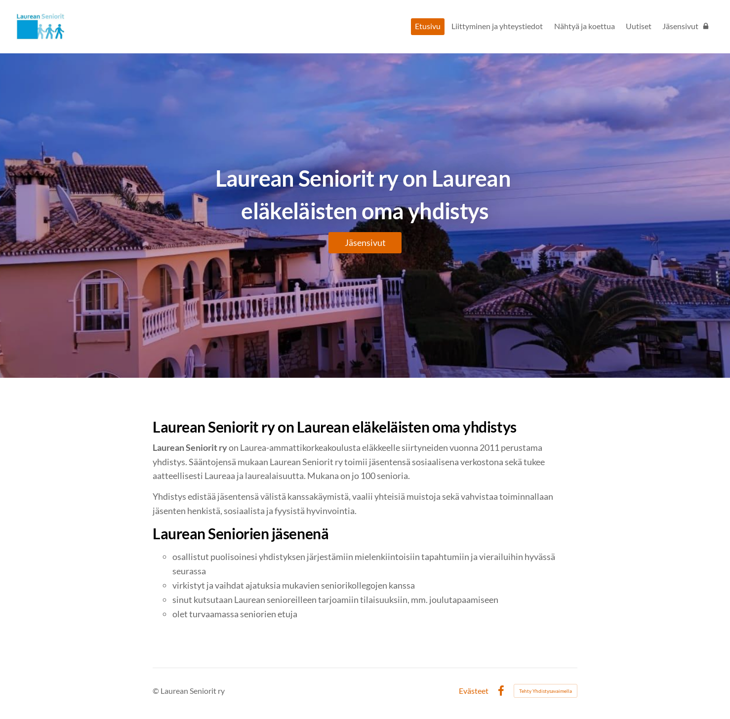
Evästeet (473, 691)
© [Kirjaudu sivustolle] (157, 690)
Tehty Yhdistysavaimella (545, 691)
